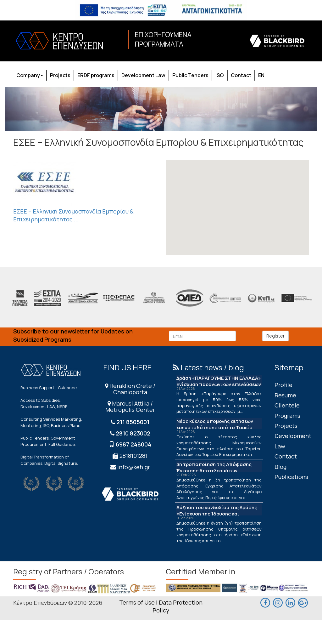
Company (29, 75)
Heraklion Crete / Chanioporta (130, 389)
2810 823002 (133, 433)
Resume (285, 395)
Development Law (143, 75)
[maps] (278, 602)
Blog (280, 466)
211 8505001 (132, 422)
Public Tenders (190, 75)
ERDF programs (95, 75)
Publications (291, 477)
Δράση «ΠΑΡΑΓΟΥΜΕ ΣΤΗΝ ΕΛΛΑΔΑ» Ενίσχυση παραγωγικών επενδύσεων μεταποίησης (218, 384)
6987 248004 (133, 444)
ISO (219, 75)
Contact (241, 75)
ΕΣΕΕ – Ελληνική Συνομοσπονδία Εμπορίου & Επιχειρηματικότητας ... (73, 215)
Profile (283, 385)
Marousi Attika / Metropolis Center (130, 406)
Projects (60, 75)
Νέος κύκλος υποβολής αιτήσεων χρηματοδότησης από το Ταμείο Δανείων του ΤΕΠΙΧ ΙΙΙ (214, 427)
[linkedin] (290, 602)
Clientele (287, 405)
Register (275, 336)
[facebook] (265, 602)
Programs (287, 415)
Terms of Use (137, 602)
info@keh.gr (133, 467)
